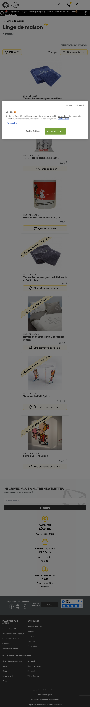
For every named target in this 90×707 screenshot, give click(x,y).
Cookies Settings (33, 131)
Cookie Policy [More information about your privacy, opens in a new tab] (63, 119)
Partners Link (12, 123)
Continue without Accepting (76, 105)
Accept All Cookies (55, 131)
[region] (45, 120)
